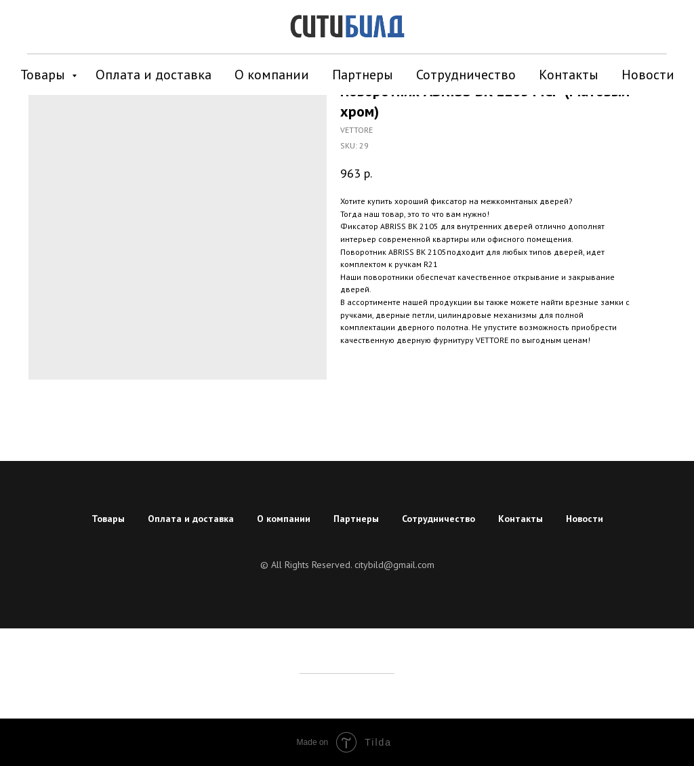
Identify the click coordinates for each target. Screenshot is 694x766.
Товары (44, 74)
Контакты (568, 74)
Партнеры (362, 74)
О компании (271, 74)
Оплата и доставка (153, 74)
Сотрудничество (466, 74)
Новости (647, 74)
